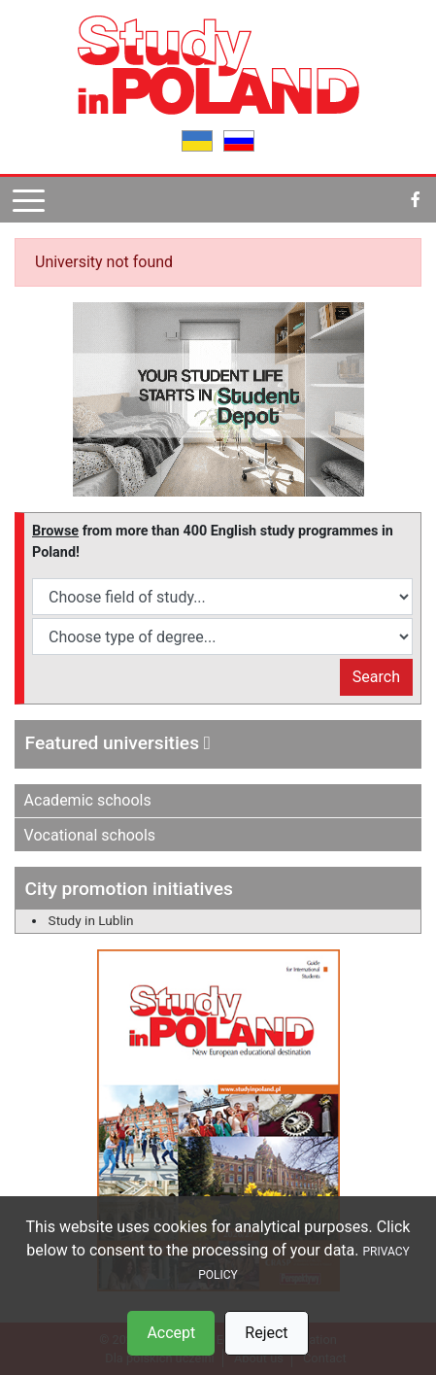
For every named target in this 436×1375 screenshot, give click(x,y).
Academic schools (87, 800)
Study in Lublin (91, 920)
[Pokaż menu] (29, 200)
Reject (266, 1332)
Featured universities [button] (118, 743)
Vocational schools (90, 835)
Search (376, 677)
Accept (171, 1332)
